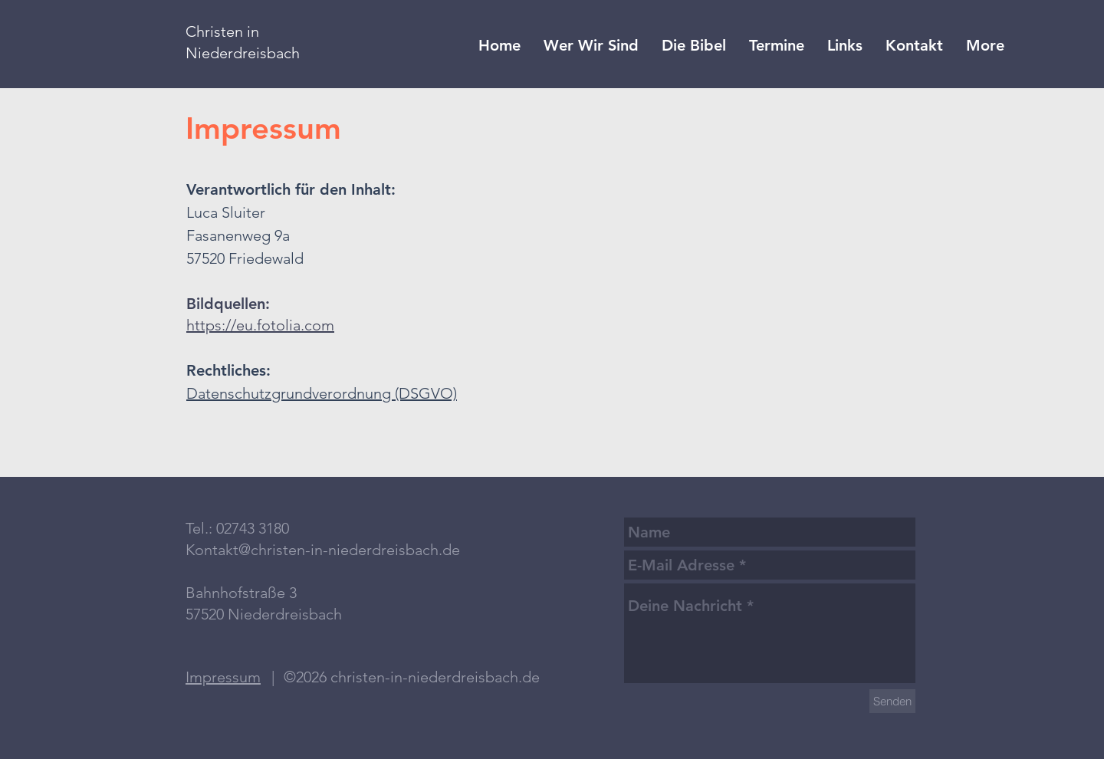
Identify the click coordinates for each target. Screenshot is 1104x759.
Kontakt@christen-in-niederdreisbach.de (323, 549)
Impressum (223, 677)
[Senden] (892, 701)
